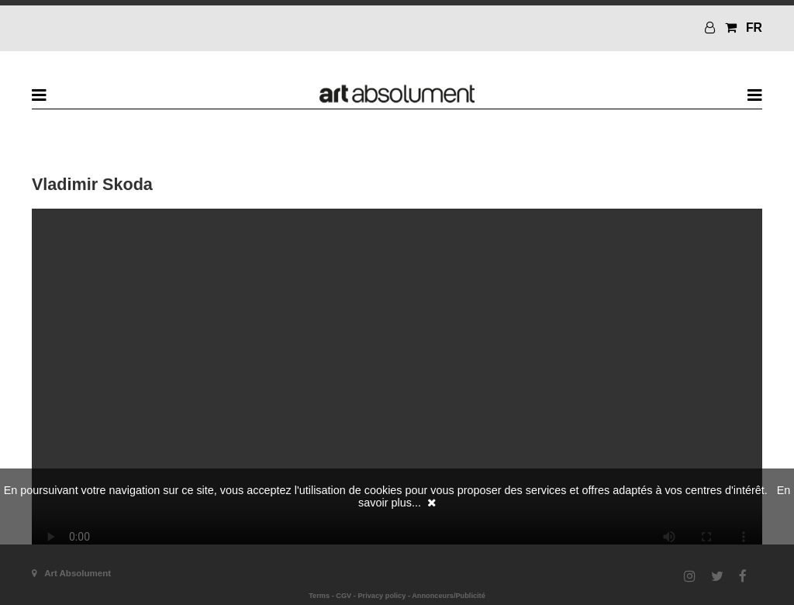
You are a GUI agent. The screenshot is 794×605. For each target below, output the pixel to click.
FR (754, 27)
